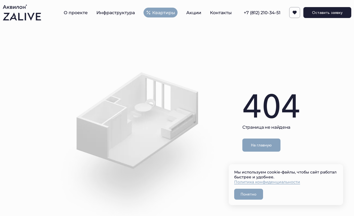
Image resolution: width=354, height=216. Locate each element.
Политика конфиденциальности (267, 181)
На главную (261, 145)
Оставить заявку (327, 12)
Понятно (249, 194)
